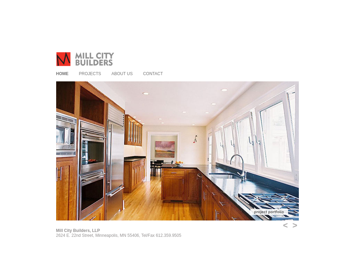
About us (122, 73)
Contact (153, 73)
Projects (90, 73)
